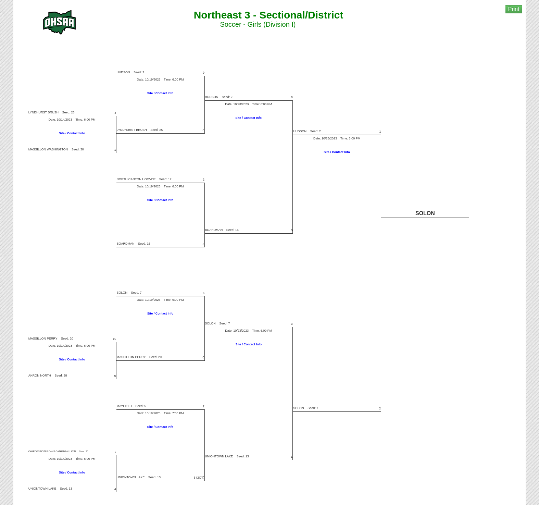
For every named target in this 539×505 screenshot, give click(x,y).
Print (513, 9)
